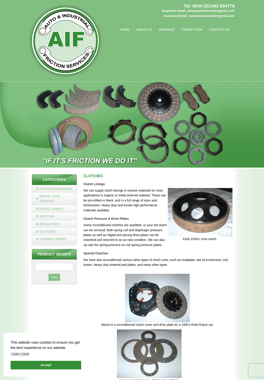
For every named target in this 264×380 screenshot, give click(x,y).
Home (124, 29)
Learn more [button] (20, 354)
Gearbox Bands (53, 239)
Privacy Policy (122, 369)
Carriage (166, 29)
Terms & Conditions (146, 369)
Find (54, 277)
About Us (144, 29)
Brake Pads (49, 224)
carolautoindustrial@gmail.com (212, 16)
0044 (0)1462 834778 (213, 6)
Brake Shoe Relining (50, 198)
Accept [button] (46, 365)
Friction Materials (56, 188)
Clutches (48, 231)
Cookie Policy (171, 369)
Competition (192, 29)
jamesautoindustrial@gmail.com (210, 11)
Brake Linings (51, 208)
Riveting (47, 216)
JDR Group (193, 374)
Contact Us (219, 29)
